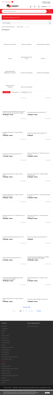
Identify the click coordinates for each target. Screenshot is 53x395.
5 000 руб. (14, 240)
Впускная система (5, 335)
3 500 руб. (38, 115)
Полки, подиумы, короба (7, 359)
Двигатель (4, 331)
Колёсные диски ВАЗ (6, 370)
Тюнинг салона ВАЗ (6, 380)
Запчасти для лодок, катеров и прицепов (10, 368)
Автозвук (3, 363)
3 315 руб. (14, 157)
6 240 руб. (38, 177)
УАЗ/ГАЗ (3, 382)
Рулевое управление (6, 349)
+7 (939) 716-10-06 (46, 2)
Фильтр (6, 92)
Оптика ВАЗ (4, 377)
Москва (12, 2)
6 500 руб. (38, 157)
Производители (5, 328)
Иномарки (4, 361)
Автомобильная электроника (8, 347)
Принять (47, 392)
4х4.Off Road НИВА (5, 354)
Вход (3, 1)
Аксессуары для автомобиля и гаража (9, 356)
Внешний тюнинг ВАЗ (6, 366)
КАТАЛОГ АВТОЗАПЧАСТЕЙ (11, 17)
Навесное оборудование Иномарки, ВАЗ (10, 375)
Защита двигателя (5, 352)
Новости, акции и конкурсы (32, 326)
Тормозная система (6, 340)
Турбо (3, 333)
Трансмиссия (4, 338)
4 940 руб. (14, 136)
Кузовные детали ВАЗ (6, 373)
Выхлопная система (6, 342)
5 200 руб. (38, 302)
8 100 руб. (14, 261)
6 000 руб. (38, 136)
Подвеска (4, 345)
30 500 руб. (14, 115)
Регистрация (8, 1)
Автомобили (4, 326)
